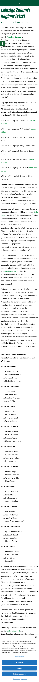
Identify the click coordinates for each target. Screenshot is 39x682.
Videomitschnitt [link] (13, 631)
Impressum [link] (24, 679)
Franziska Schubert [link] (14, 37)
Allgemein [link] (23, 22)
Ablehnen (19, 668)
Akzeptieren (19, 662)
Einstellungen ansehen (19, 674)
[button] (36, 637)
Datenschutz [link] (16, 679)
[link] (2, 43)
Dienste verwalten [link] (19, 656)
